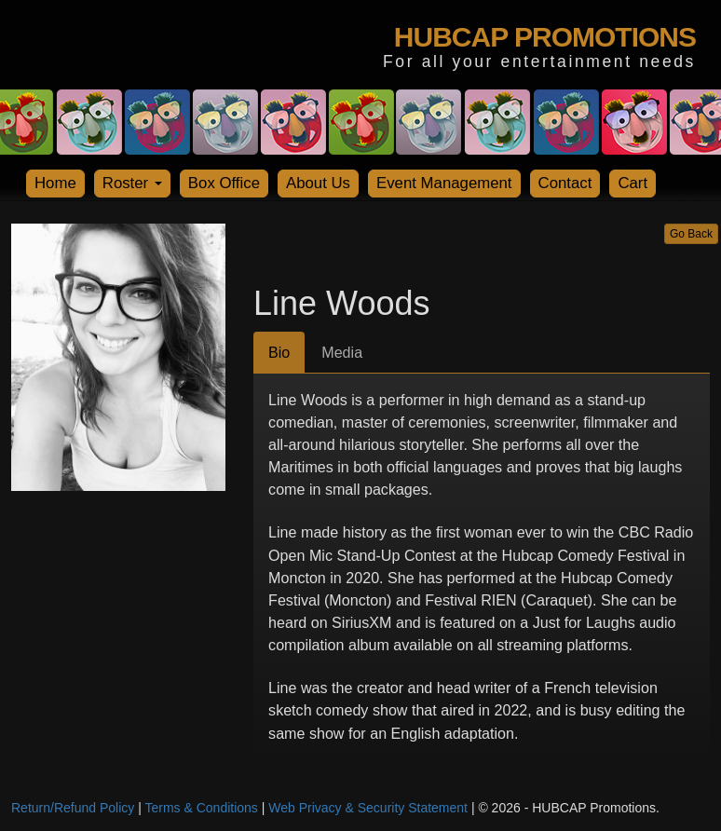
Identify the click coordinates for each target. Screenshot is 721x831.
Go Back (691, 233)
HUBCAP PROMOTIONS (545, 36)
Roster (132, 183)
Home (55, 183)
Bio (279, 352)
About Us (318, 183)
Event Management (444, 183)
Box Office (224, 183)
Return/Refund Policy (72, 807)
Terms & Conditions (200, 807)
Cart (632, 183)
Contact (565, 183)
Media (341, 352)
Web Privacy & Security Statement (368, 807)
